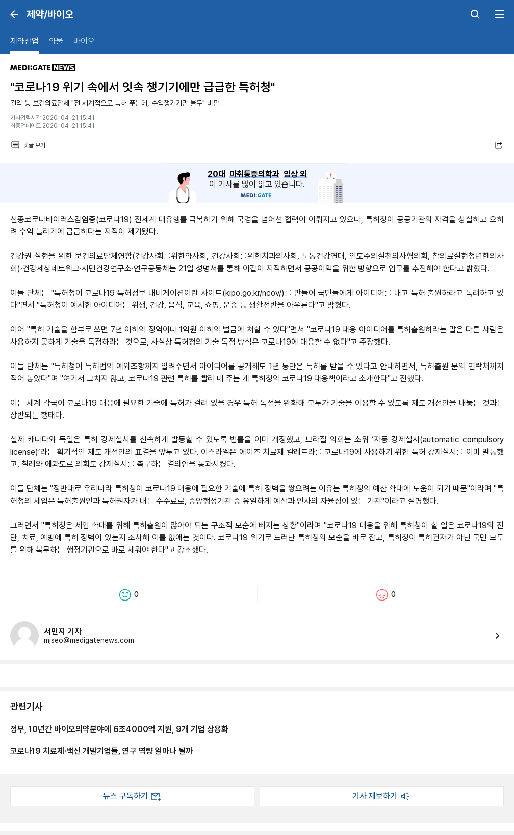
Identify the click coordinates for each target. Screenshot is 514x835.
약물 (56, 41)
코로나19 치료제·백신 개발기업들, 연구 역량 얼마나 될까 (101, 750)
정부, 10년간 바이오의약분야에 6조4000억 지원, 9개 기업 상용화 (119, 729)
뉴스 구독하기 (132, 796)
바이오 (84, 41)
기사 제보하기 (382, 796)
